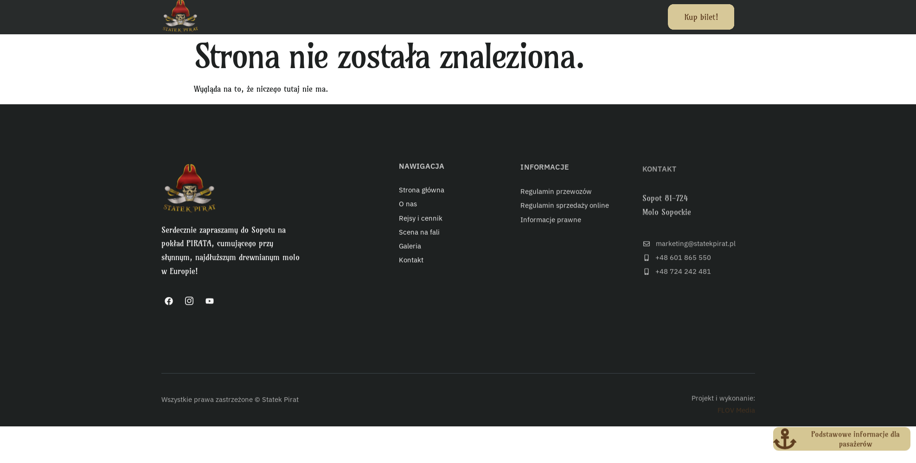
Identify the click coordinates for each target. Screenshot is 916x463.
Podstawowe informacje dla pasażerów (855, 440)
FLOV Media (736, 416)
